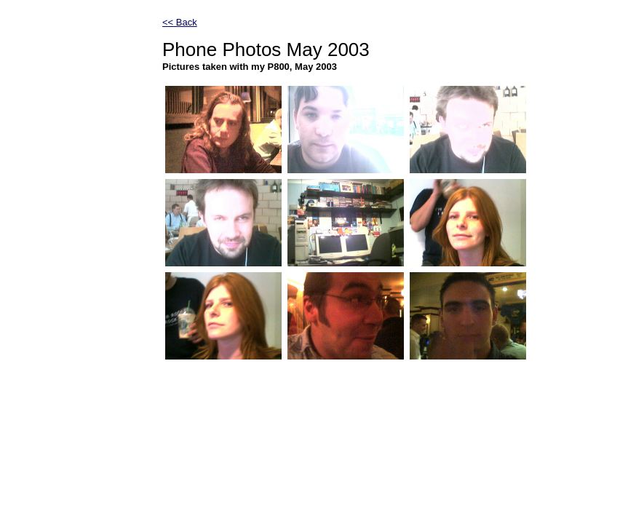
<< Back (179, 22)
